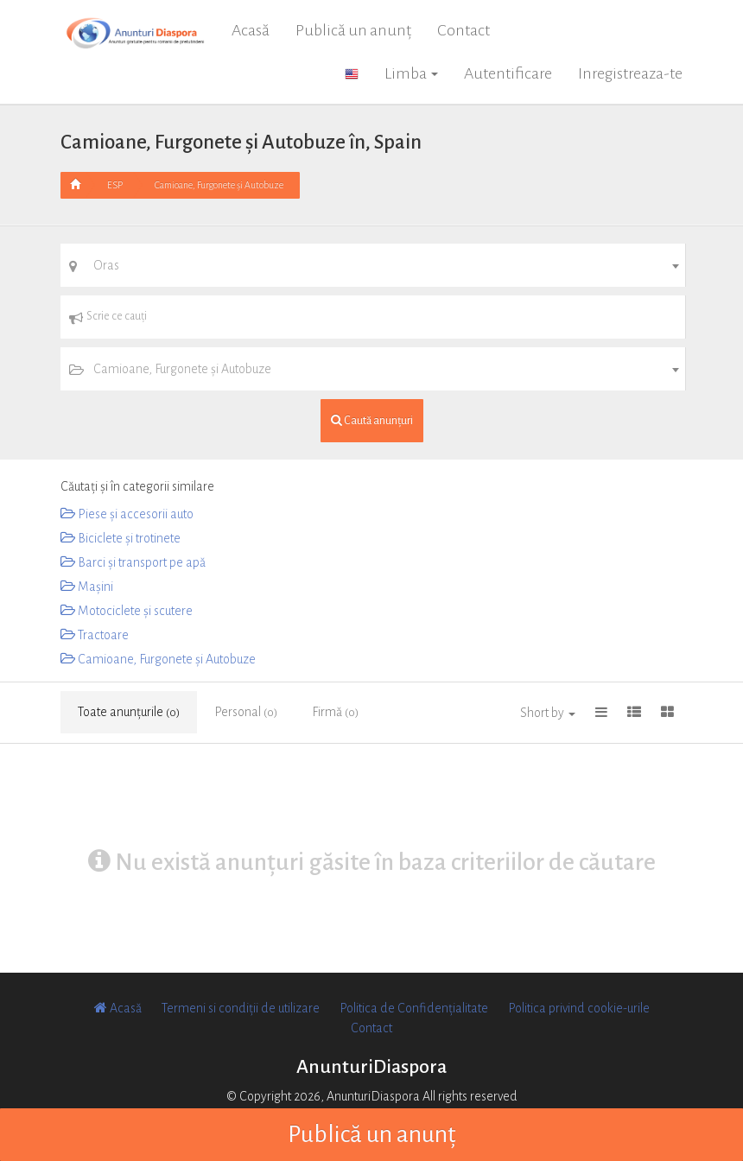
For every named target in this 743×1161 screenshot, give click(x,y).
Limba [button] (411, 73)
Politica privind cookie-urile (579, 1008)
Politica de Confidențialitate (414, 1008)
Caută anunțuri (372, 420)
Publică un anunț (353, 30)
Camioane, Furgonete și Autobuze (219, 185)
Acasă (251, 30)
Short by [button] (547, 713)
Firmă (335, 712)
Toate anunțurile (129, 712)
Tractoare (94, 635)
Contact (463, 30)
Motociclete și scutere (126, 611)
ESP (115, 185)
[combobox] (372, 265)
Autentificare (508, 73)
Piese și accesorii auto (127, 514)
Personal (245, 712)
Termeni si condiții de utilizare (241, 1008)
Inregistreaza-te (630, 73)
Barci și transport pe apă (133, 562)
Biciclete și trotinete (120, 538)
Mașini (86, 586)
